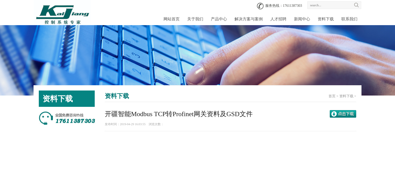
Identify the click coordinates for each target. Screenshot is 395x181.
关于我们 (195, 19)
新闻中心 (302, 19)
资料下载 (326, 19)
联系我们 (349, 19)
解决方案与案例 (249, 19)
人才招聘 (278, 19)
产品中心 (219, 19)
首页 (332, 96)
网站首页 (171, 19)
